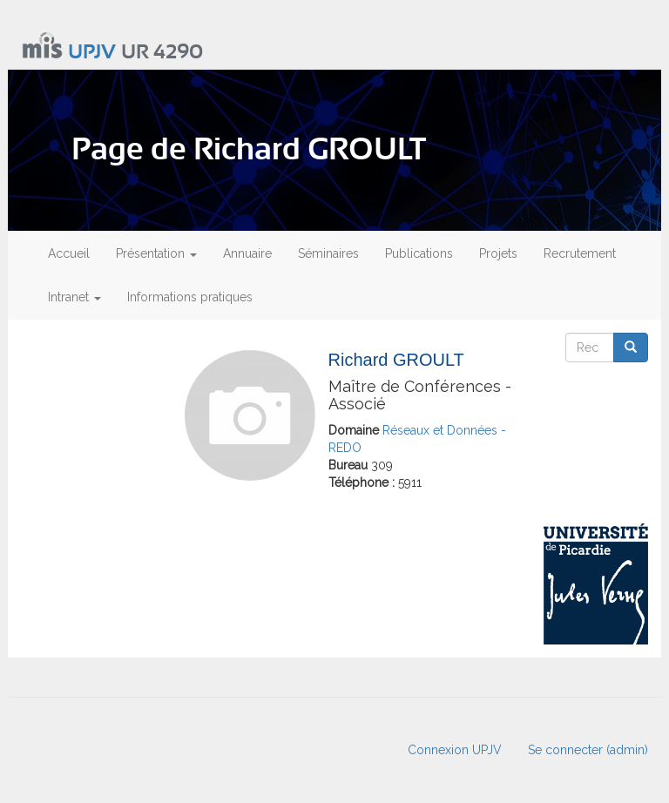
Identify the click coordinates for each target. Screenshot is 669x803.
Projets (498, 253)
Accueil (69, 253)
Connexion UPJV (455, 750)
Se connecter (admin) (588, 750)
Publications (419, 253)
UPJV (92, 53)
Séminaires (328, 253)
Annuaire (247, 253)
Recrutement (580, 253)
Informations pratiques (190, 297)
